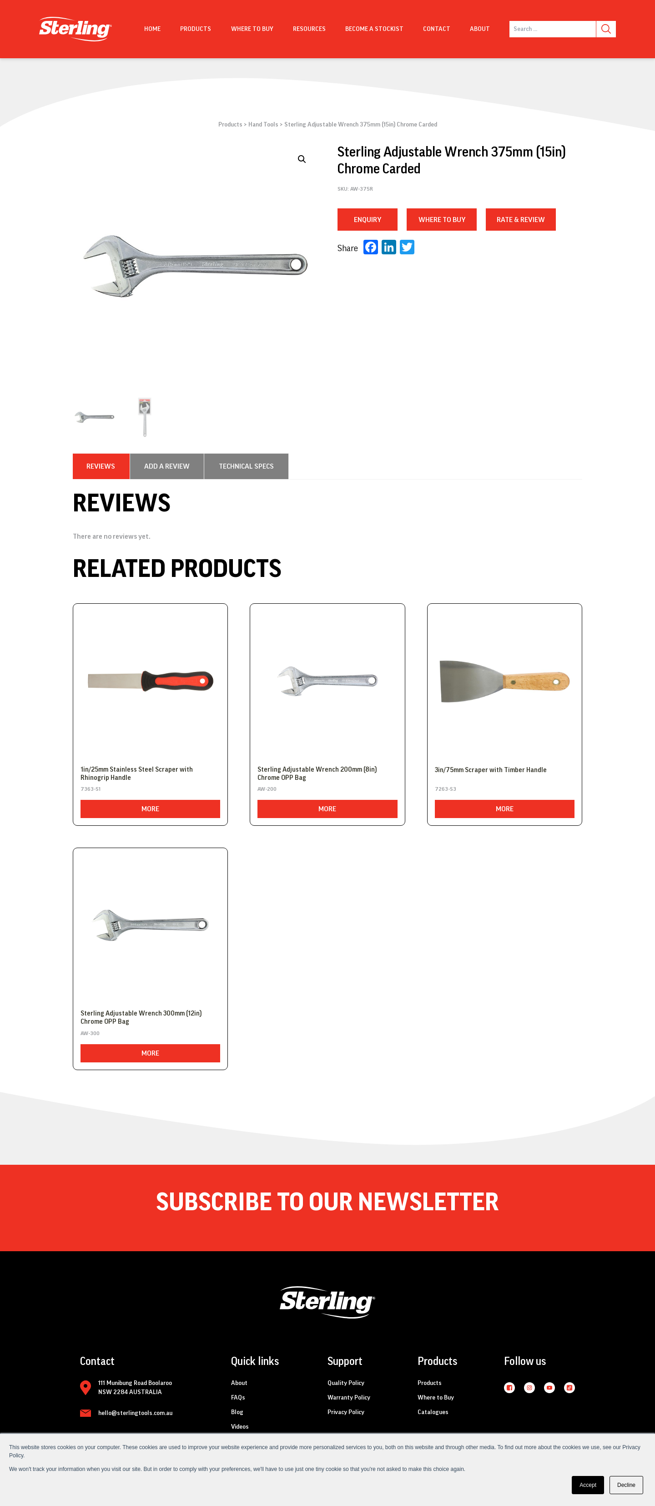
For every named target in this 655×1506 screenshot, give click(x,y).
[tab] (100, 466)
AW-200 (267, 789)
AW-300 (90, 1033)
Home (152, 29)
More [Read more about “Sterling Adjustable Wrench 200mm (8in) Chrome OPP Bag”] (327, 809)
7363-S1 (91, 789)
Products (195, 29)
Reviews (100, 466)
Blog (237, 1412)
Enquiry (367, 219)
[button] (302, 159)
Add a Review (167, 466)
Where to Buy (436, 1398)
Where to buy (252, 29)
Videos (240, 1427)
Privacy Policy (346, 1412)
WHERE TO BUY (441, 219)
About (480, 29)
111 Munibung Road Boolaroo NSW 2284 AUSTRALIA (135, 1387)
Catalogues (433, 1412)
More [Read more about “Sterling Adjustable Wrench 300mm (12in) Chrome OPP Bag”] (150, 1053)
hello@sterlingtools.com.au (135, 1413)
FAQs (238, 1398)
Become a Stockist (374, 29)
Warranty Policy (349, 1398)
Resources (309, 29)
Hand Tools (263, 124)
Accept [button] (587, 1485)
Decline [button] (626, 1485)
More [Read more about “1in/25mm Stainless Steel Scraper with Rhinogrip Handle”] (150, 809)
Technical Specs (246, 466)
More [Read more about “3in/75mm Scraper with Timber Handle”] (505, 809)
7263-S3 (445, 789)
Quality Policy (346, 1383)
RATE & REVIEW (521, 219)
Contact (436, 29)
